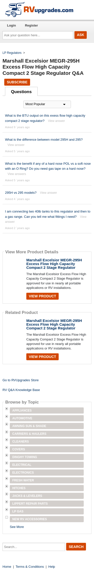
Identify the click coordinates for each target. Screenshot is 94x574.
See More (17, 527)
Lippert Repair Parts (30, 503)
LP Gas (17, 511)
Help (51, 566)
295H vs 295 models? (21, 193)
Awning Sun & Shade (29, 426)
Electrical (21, 465)
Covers (18, 449)
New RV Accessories (29, 519)
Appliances (22, 410)
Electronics (23, 472)
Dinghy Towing (24, 457)
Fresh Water (23, 480)
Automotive (22, 418)
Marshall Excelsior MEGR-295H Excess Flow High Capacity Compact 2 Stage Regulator (54, 264)
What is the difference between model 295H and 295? (44, 139)
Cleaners (20, 441)
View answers (17, 174)
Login (11, 25)
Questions (21, 91)
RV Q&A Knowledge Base (21, 390)
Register (31, 25)
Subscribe (17, 82)
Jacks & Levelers (27, 496)
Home (7, 566)
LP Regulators (12, 53)
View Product (42, 296)
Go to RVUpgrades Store (21, 380)
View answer (56, 121)
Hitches (19, 488)
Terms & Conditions (30, 566)
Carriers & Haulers (29, 434)
